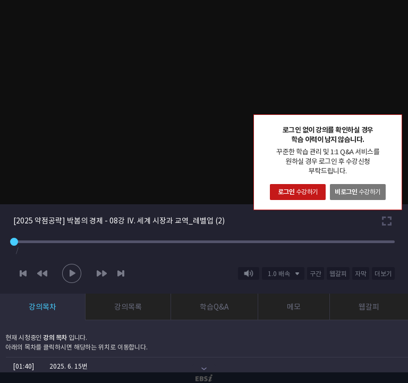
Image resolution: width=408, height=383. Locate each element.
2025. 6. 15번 (68, 366)
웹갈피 (369, 307)
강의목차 (42, 307)
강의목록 (128, 307)
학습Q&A (214, 307)
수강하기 (298, 192)
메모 (294, 307)
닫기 (393, 123)
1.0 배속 (279, 274)
